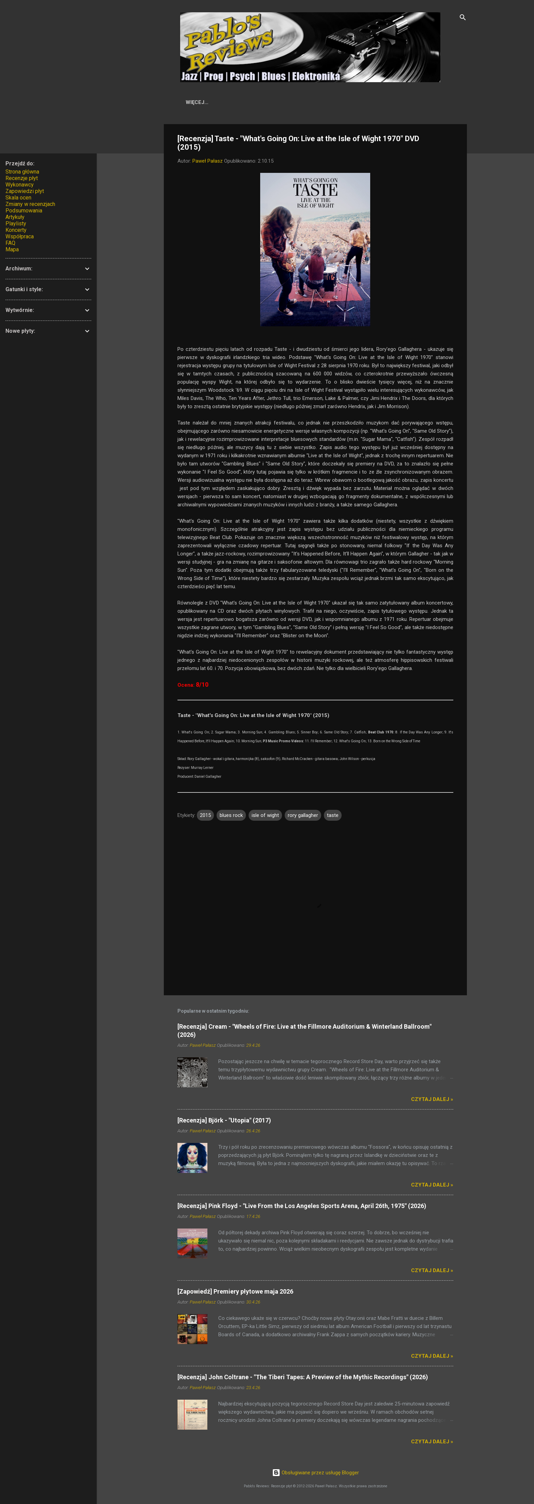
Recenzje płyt (21, 178)
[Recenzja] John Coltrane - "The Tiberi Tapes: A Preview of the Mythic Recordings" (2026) (302, 1378)
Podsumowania (23, 210)
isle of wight (265, 817)
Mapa (12, 249)
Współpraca (415, 102)
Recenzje (240, 102)
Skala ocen (329, 102)
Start (206, 102)
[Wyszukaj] (463, 18)
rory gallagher (303, 817)
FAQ (10, 243)
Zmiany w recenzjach (30, 204)
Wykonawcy (283, 102)
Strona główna (22, 171)
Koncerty (16, 230)
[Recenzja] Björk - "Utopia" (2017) (224, 1121)
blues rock (231, 817)
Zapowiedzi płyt (24, 191)
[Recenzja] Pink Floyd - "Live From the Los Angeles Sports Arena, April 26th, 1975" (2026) (301, 1207)
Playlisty (15, 223)
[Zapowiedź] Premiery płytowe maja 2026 (235, 1292)
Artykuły (371, 102)
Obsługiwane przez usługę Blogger (315, 1473)
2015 (205, 817)
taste (333, 817)
